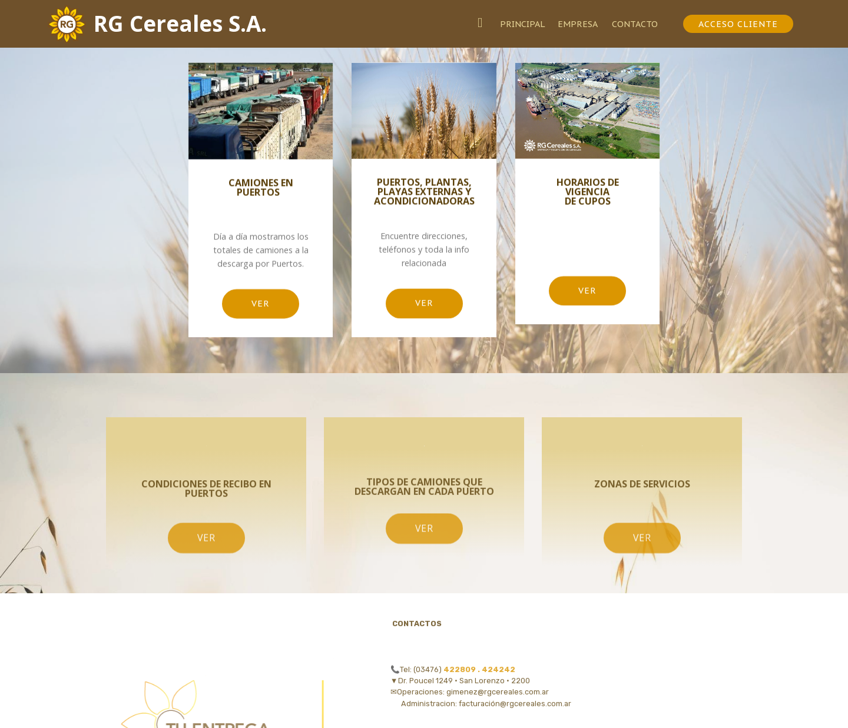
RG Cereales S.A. (180, 23)
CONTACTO (641, 23)
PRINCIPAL (522, 23)
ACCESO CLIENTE (738, 23)
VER (260, 305)
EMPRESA (578, 23)
